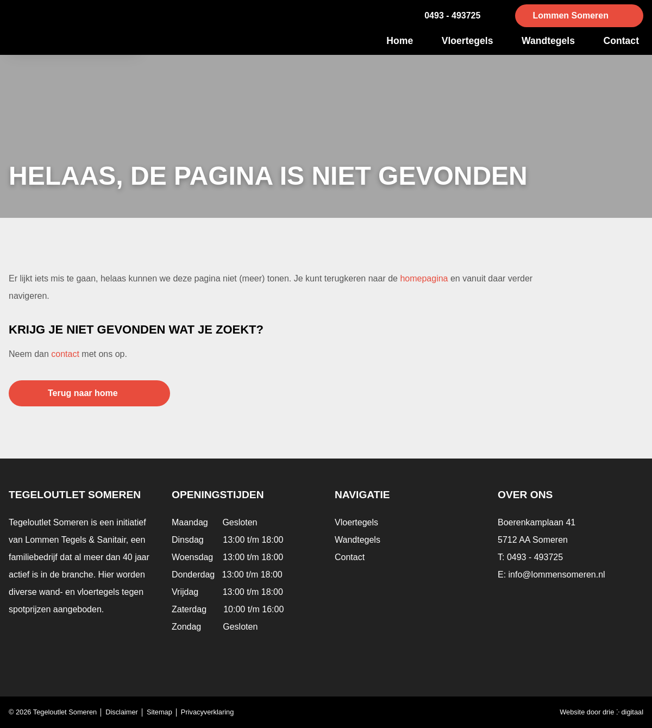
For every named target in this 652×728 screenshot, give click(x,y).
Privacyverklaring (207, 712)
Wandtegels (548, 40)
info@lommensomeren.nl (557, 574)
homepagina (424, 278)
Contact (622, 40)
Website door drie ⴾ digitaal (601, 712)
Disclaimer (121, 712)
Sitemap (159, 712)
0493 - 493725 (452, 15)
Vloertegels (467, 40)
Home (399, 40)
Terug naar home (83, 393)
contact (65, 354)
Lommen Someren (570, 15)
